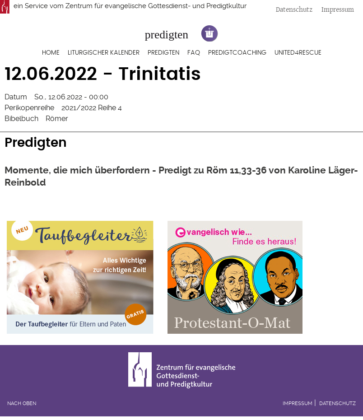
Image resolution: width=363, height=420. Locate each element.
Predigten (163, 53)
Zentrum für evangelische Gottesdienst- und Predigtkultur (156, 6)
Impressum (337, 9)
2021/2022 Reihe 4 (91, 107)
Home (51, 53)
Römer (57, 118)
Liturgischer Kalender (104, 53)
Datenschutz (294, 9)
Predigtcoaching (237, 53)
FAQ (193, 53)
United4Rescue (298, 53)
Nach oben (21, 403)
